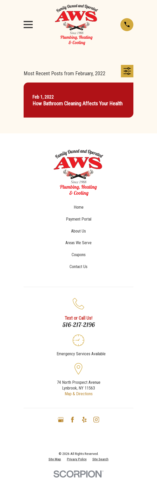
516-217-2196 (78, 325)
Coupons (79, 254)
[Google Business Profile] (61, 419)
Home (79, 207)
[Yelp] (84, 419)
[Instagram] (96, 419)
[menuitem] (55, 459)
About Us (78, 231)
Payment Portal (78, 219)
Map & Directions (79, 393)
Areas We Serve (78, 242)
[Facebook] (72, 419)
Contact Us (78, 266)
